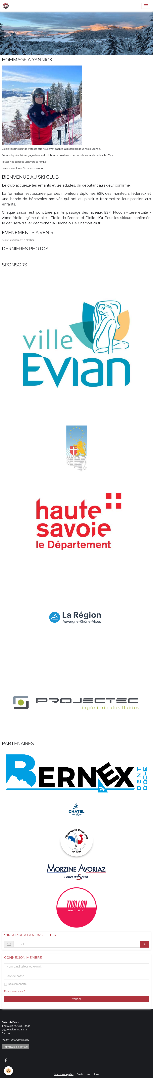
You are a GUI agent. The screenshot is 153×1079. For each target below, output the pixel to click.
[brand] (6, 6)
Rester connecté (17, 983)
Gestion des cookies (88, 1074)
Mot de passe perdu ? (14, 991)
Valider (76, 999)
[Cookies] (8, 1070)
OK (145, 944)
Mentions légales (64, 1074)
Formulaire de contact (16, 1046)
